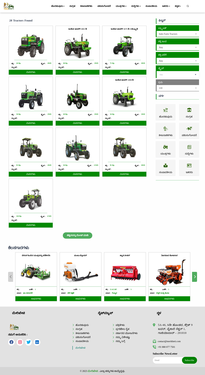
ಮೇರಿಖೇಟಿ (80, 348)
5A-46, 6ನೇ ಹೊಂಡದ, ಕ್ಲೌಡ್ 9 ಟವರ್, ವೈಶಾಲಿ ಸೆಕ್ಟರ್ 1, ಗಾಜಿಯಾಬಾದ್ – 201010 (175, 329)
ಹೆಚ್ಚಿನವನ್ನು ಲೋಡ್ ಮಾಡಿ (77, 235)
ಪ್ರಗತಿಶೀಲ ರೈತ (122, 329)
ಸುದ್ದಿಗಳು (136, 6)
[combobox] (178, 34)
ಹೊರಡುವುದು (58, 6)
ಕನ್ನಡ (178, 6)
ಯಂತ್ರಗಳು (121, 6)
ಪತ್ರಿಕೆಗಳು (120, 325)
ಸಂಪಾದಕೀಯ (151, 6)
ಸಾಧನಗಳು (65, 298)
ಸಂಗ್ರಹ (72, 6)
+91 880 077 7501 (164, 347)
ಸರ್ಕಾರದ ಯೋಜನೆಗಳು (127, 333)
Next (178, 277)
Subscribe (189, 360)
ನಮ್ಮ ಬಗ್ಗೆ (120, 341)
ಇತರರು (166, 6)
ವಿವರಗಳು (30, 72)
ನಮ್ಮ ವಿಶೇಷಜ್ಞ (123, 337)
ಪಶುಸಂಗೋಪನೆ (104, 6)
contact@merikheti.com (167, 341)
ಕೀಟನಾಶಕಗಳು (86, 6)
